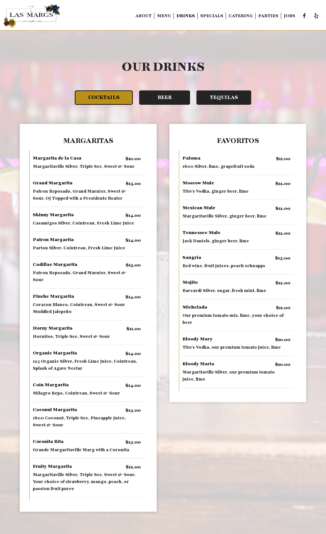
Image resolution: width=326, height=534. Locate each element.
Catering (241, 16)
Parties (268, 16)
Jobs (289, 16)
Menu (164, 16)
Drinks (185, 16)
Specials (211, 16)
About (143, 16)
